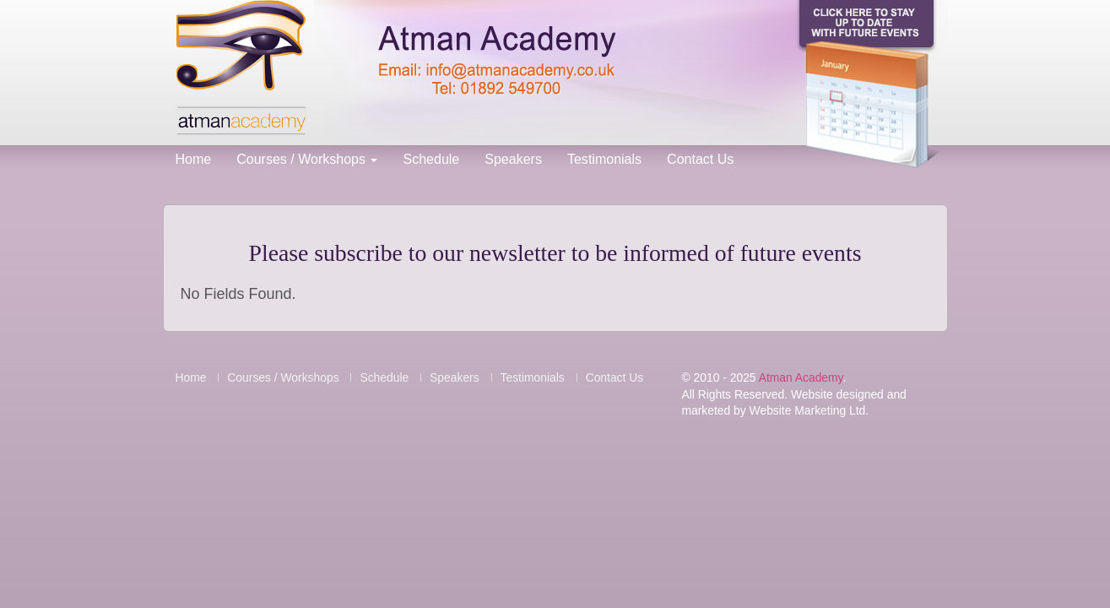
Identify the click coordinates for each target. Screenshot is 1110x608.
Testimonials (604, 158)
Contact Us (700, 158)
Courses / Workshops (306, 158)
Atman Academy (801, 377)
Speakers (513, 158)
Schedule (431, 158)
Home (194, 158)
